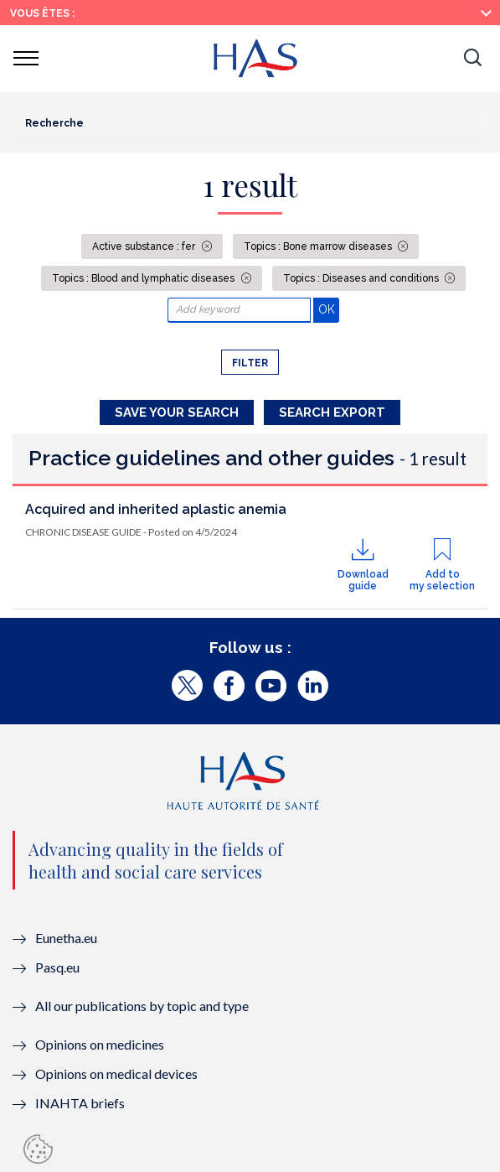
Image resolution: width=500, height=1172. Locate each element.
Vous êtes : (42, 13)
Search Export (332, 412)
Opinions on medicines (99, 1044)
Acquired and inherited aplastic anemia (155, 509)
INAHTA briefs (80, 1103)
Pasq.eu (57, 967)
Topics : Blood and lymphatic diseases (144, 278)
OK (328, 309)
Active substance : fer (145, 246)
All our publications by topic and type (142, 1006)
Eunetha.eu (66, 938)
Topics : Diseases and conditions (362, 278)
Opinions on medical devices (116, 1073)
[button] (472, 58)
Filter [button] (250, 363)
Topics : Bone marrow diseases (319, 246)
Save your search (177, 412)
